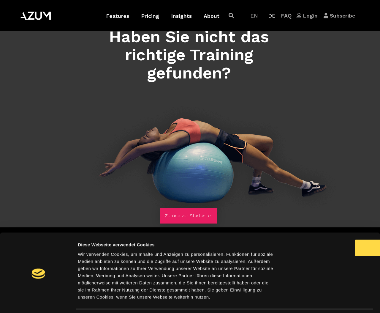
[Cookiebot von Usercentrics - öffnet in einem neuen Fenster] (38, 301)
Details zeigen (316, 301)
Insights (181, 16)
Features (117, 16)
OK (330, 228)
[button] (231, 15)
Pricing (150, 16)
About (211, 16)
